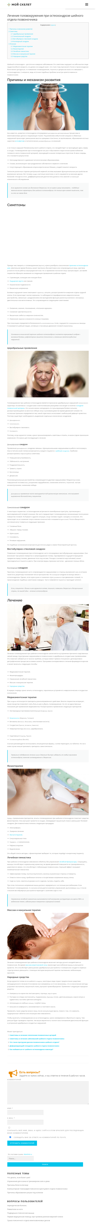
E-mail (11, 1118)
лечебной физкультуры (68, 862)
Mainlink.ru (28, 1154)
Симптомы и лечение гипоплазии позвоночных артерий (33, 1035)
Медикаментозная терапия (22, 46)
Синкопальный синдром (21, 36)
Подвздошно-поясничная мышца (20, 1213)
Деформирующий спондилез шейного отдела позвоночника (34, 1046)
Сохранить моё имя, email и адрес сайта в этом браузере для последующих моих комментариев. (45, 1131)
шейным (62, 451)
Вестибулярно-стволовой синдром (24, 39)
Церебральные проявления (22, 34)
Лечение (12, 44)
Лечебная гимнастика (20, 51)
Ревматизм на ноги (15, 1209)
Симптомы (13, 31)
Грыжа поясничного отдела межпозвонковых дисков (28, 1220)
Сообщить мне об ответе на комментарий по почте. (37, 1137)
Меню (87, 4)
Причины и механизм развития (20, 29)
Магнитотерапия (16, 835)
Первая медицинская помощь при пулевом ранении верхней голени (35, 1217)
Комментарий (14, 1080)
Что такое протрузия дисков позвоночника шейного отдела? (34, 1042)
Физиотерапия (17, 49)
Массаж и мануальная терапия (23, 54)
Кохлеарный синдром (20, 41)
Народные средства (19, 56)
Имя (10, 1108)
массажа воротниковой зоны (36, 965)
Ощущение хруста (16, 281)
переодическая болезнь (17, 1205)
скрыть (53, 25)
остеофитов (19, 141)
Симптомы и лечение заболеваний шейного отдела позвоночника (37, 1039)
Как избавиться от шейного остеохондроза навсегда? (31, 1049)
